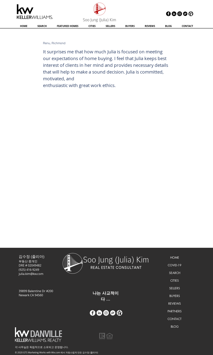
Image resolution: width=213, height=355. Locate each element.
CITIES (174, 281)
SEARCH (174, 273)
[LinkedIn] (174, 13)
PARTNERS (175, 311)
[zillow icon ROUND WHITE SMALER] (113, 313)
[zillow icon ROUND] (185, 13)
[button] (110, 26)
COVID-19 (174, 265)
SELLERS (174, 288)
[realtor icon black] (191, 13)
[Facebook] (168, 13)
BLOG (175, 327)
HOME (174, 258)
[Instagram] (179, 13)
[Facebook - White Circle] (92, 313)
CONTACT (175, 319)
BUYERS (174, 296)
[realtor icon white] (119, 313)
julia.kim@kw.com (31, 274)
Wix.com (55, 352)
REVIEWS (174, 304)
